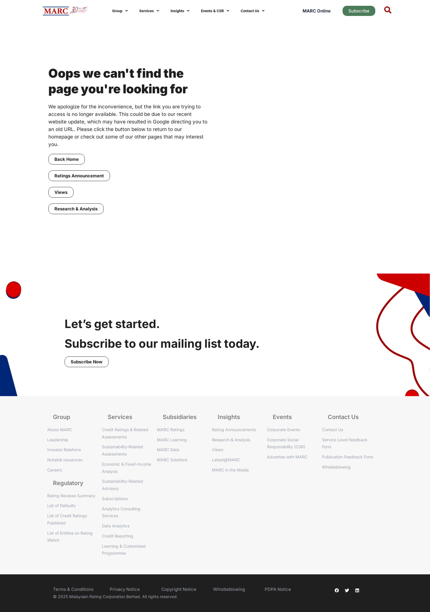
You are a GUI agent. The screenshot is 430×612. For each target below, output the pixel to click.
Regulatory (68, 483)
